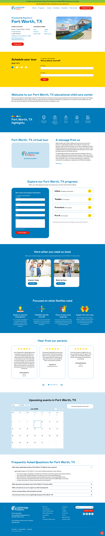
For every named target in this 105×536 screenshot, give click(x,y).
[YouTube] (84, 514)
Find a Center (73, 8)
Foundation (64, 8)
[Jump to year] (23, 405)
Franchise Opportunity (49, 519)
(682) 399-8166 (16, 31)
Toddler (46, 29)
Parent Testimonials (48, 511)
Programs (41, 8)
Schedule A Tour (86, 8)
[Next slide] (60, 384)
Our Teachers (46, 509)
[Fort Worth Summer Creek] (18, 8)
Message (17, 218)
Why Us (34, 8)
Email (17, 212)
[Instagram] (87, 514)
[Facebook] (90, 514)
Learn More (32, 283)
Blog (44, 517)
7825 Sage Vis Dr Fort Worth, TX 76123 (21, 36)
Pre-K (45, 31)
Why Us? (45, 507)
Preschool (35, 31)
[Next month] (55, 409)
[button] (48, 384)
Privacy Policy (14, 529)
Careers (49, 8)
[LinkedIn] (92, 514)
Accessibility (29, 529)
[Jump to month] (16, 405)
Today (60, 409)
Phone (17, 207)
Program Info (17, 44)
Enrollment (56, 8)
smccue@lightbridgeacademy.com (21, 515)
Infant (34, 29)
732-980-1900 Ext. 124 (18, 517)
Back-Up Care (47, 33)
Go (28, 405)
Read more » (59, 163)
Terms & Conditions (22, 529)
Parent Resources (47, 513)
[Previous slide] (44, 384)
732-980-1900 (15, 522)
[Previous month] (13, 409)
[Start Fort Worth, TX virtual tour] (30, 155)
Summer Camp (36, 33)
